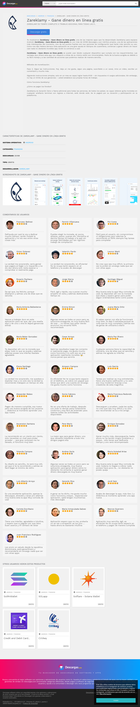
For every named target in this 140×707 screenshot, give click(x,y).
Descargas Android (92, 692)
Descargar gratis (38, 31)
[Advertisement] (82, 115)
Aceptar (115, 700)
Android (29, 142)
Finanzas (18, 149)
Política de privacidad (30, 703)
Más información (105, 694)
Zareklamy (24, 169)
